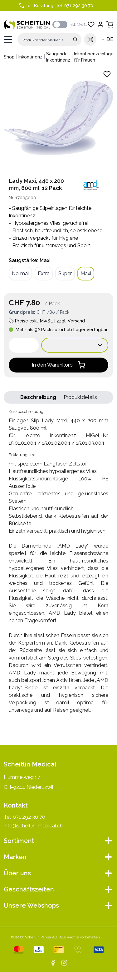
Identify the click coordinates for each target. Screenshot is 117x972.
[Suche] (49, 39)
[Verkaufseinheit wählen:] (74, 345)
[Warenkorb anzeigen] (109, 24)
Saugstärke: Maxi (30, 260)
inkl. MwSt (78, 24)
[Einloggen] (100, 24)
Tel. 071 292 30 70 (74, 5)
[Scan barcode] (90, 39)
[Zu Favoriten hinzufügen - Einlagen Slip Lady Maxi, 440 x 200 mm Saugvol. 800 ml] (107, 74)
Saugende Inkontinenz (58, 56)
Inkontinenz (30, 56)
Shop (9, 56)
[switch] (59, 24)
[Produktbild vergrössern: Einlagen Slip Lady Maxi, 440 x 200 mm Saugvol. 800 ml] (58, 118)
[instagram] (64, 963)
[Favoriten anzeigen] (91, 24)
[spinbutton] (24, 345)
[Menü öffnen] (8, 39)
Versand (76, 320)
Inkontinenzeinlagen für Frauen (95, 56)
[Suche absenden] (75, 39)
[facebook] (53, 963)
